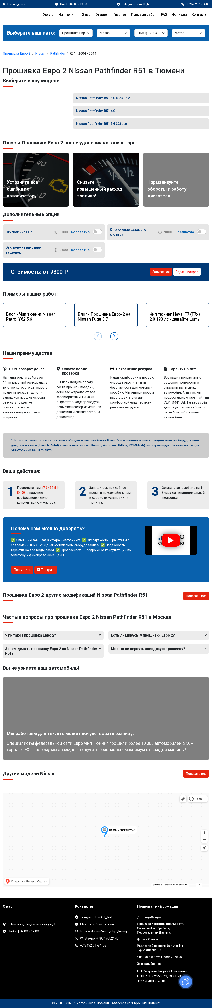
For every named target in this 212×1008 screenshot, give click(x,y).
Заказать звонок (149, 963)
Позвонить (22, 570)
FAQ (164, 15)
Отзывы (101, 15)
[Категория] (76, 33)
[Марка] (113, 33)
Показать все (196, 596)
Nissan (40, 53)
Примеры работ (143, 15)
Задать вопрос (187, 272)
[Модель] (151, 33)
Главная (119, 15)
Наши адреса (16, 4)
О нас (86, 15)
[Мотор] (188, 33)
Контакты (199, 15)
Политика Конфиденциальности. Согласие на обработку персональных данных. (160, 928)
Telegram (45, 570)
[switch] (97, 231)
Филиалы (179, 15)
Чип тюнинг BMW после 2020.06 (159, 957)
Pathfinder (57, 53)
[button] (114, 336)
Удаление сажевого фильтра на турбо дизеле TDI (160, 948)
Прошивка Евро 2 (16, 53)
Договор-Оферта (149, 917)
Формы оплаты (148, 939)
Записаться (161, 272)
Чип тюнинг (68, 15)
